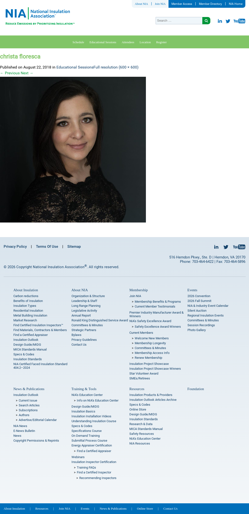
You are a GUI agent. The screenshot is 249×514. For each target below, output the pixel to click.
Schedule (78, 42)
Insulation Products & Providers (150, 395)
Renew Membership (148, 358)
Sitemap (74, 246)
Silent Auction (196, 310)
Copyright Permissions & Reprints (36, 440)
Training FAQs (86, 467)
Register (161, 42)
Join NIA (160, 4)
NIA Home (235, 4)
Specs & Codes (23, 354)
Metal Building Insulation (30, 315)
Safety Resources (141, 434)
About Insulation (25, 290)
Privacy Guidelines (84, 340)
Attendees (128, 42)
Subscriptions (28, 410)
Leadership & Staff (84, 301)
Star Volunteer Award (143, 373)
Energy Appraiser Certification (91, 445)
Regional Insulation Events (205, 315)
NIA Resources (139, 443)
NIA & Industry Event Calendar (207, 306)
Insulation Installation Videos (91, 416)
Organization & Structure (88, 296)
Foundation (195, 389)
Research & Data (140, 424)
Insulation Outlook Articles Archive (153, 400)
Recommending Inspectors (97, 478)
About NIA (141, 4)
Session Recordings (201, 325)
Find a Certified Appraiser (30, 335)
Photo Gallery (196, 330)
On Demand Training (85, 435)
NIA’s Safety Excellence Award (150, 321)
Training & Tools (84, 389)
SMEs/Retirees (139, 378)
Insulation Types (24, 306)
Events (192, 290)
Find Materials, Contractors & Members (40, 330)
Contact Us (79, 344)
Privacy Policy (15, 246)
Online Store (137, 409)
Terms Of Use (47, 246)
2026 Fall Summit (199, 301)
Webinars (78, 457)
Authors (24, 415)
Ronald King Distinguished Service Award (99, 320)
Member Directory (210, 4)
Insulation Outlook (25, 340)
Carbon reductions (25, 296)
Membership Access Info (152, 353)
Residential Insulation (28, 310)
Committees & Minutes (87, 325)
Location (145, 42)
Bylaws (76, 335)
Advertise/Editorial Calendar (38, 420)
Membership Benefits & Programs (158, 301)
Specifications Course (86, 431)
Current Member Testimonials (155, 306)
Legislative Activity (84, 310)
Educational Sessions (102, 42)
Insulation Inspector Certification (93, 462)
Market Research (25, 320)
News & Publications (28, 389)
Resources (136, 389)
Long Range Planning (85, 306)
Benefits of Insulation (28, 301)
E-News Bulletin (24, 431)
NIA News (20, 426)
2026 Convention (198, 296)
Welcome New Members (152, 338)
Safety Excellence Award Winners (158, 326)
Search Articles (29, 405)
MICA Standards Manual (30, 349)
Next (27, 73)
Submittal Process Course (89, 440)
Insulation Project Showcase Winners (155, 368)
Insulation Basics (83, 411)
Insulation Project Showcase (149, 364)
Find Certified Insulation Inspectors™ (38, 325)
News (17, 435)
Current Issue (28, 400)
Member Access (181, 4)
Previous (10, 73)
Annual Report (81, 315)
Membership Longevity (150, 343)
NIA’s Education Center (87, 395)
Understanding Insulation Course (93, 421)
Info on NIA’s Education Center (97, 400)
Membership (138, 290)
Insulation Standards (27, 359)
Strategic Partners (83, 330)
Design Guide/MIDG (27, 344)
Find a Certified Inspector (94, 472)
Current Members (141, 332)
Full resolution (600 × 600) (116, 67)
